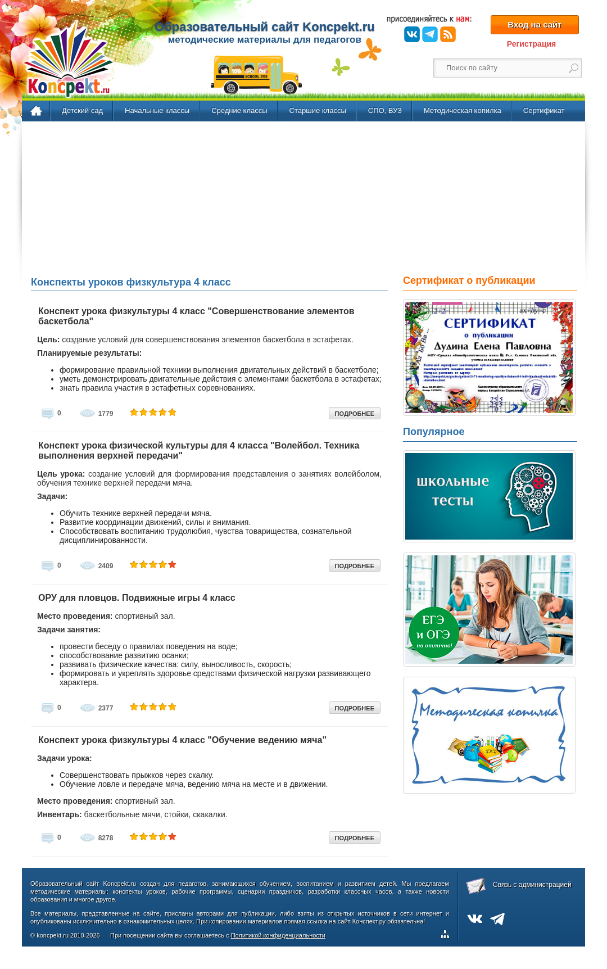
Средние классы (239, 110)
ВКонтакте (412, 34)
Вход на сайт (534, 24)
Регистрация (531, 43)
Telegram (430, 34)
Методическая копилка (462, 110)
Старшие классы (317, 110)
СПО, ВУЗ (385, 110)
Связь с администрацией (532, 885)
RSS (448, 34)
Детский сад (82, 110)
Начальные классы (157, 110)
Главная (37, 111)
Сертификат (544, 110)
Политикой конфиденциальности (278, 935)
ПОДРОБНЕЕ (354, 413)
